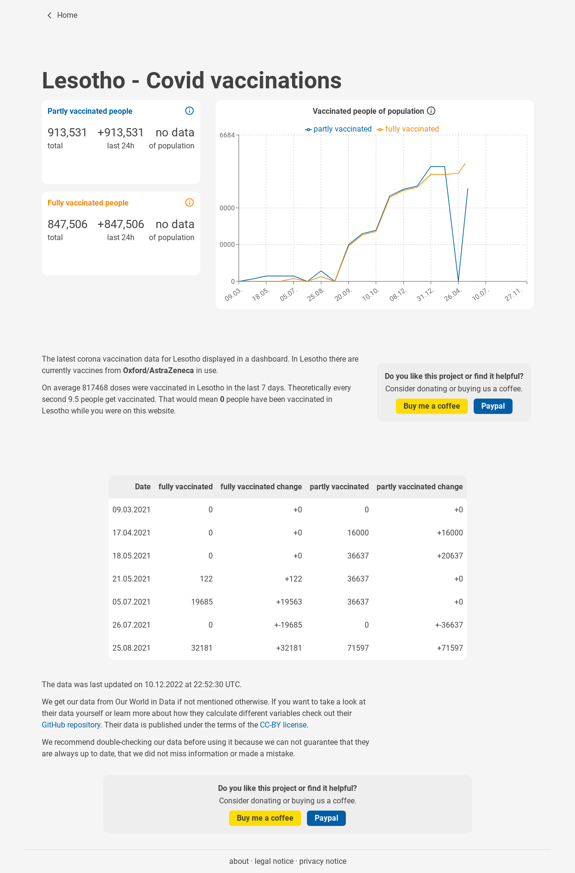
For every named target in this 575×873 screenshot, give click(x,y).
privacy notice (322, 861)
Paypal (493, 406)
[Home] (61, 15)
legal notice (274, 861)
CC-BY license (283, 724)
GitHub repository (71, 724)
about (239, 861)
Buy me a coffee (432, 406)
